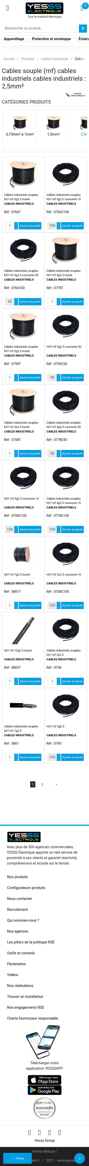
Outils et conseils (21, 953)
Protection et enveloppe (52, 39)
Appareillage (14, 39)
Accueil (9, 59)
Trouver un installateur (25, 996)
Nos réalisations (20, 986)
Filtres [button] (17, 1158)
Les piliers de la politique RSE (31, 942)
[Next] (56, 784)
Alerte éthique (44, 1151)
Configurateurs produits (26, 888)
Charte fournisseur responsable (32, 1018)
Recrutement (17, 909)
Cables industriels (54, 59)
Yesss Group (44, 1140)
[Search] (40, 28)
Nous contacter (19, 898)
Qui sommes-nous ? (23, 920)
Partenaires (16, 964)
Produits (27, 59)
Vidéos (12, 975)
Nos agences (17, 931)
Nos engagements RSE (25, 1007)
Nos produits (17, 877)
